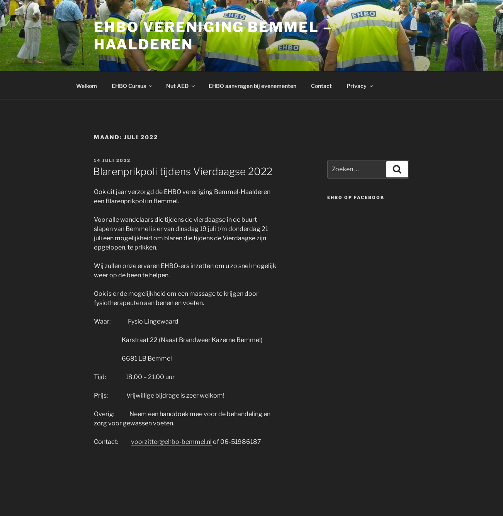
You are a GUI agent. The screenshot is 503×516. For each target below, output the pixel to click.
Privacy (360, 86)
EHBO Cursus (132, 86)
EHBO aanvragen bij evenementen (252, 86)
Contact (321, 86)
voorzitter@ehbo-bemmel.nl (171, 441)
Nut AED (181, 86)
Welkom (86, 86)
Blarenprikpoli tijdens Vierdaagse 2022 (182, 171)
